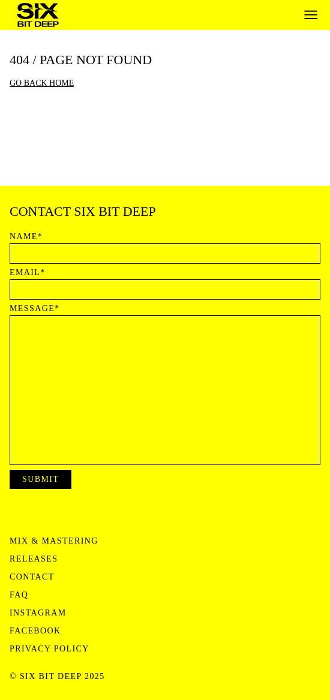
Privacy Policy (49, 649)
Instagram (38, 613)
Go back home (42, 83)
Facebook (35, 631)
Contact (32, 577)
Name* (26, 237)
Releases (34, 559)
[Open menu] (310, 15)
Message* (35, 308)
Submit (40, 479)
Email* (28, 272)
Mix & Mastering (54, 541)
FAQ (19, 595)
